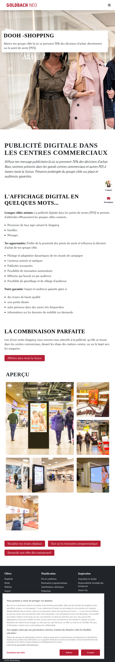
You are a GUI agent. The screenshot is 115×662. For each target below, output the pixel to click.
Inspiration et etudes (87, 579)
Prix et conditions (49, 579)
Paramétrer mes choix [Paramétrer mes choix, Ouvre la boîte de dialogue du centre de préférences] (16, 652)
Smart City (83, 590)
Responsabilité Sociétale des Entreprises (90, 585)
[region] (53, 626)
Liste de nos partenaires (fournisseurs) (22, 645)
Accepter (90, 652)
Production (46, 591)
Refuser (69, 652)
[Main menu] (78, 5)
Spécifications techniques (52, 587)
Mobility (8, 587)
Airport (8, 591)
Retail (7, 583)
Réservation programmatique (54, 583)
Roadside (9, 579)
